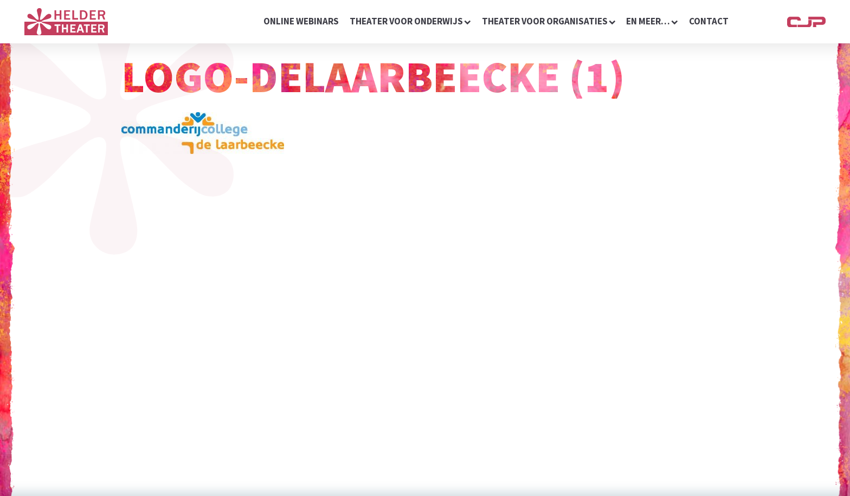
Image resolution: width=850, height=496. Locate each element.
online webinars (301, 21)
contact (709, 21)
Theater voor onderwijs (410, 21)
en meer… (652, 21)
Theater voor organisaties (549, 21)
